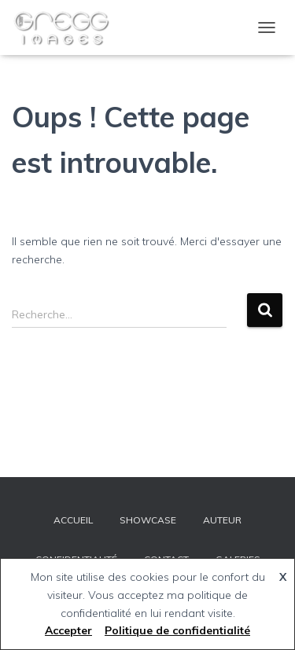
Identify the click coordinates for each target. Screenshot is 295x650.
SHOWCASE (148, 520)
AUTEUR (222, 520)
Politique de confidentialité (177, 630)
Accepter (68, 630)
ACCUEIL (73, 520)
